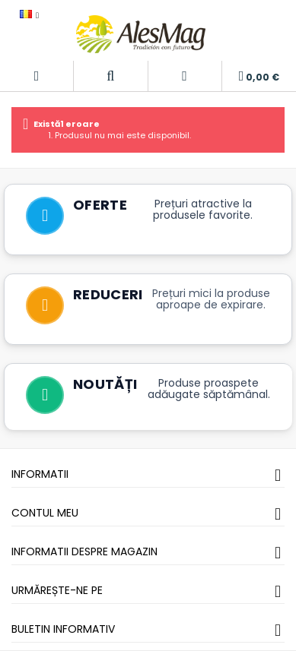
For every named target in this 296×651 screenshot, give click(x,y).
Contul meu (44, 512)
